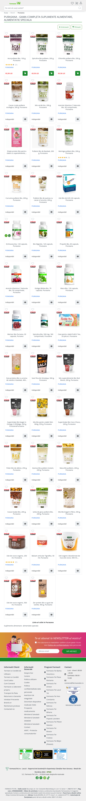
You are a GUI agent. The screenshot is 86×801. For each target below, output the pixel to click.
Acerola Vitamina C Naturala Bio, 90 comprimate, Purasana (69, 107)
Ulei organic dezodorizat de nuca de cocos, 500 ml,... (69, 557)
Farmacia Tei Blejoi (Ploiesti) (52, 742)
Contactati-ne (9, 709)
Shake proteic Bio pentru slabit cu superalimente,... (17, 152)
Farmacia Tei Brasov (50, 729)
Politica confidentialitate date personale (32, 689)
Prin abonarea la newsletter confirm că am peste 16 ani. (59, 642)
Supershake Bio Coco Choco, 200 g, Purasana (69, 423)
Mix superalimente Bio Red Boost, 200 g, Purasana (69, 379)
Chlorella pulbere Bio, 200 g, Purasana (69, 59)
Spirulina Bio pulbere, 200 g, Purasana (43, 59)
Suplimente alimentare (13, 626)
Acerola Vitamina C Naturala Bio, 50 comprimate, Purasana (17, 290)
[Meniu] (6, 3)
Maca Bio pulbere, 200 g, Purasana (69, 469)
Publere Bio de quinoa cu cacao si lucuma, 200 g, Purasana (43, 200)
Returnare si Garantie (12, 696)
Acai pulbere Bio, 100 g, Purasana (17, 59)
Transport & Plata (11, 693)
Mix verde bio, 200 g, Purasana (43, 106)
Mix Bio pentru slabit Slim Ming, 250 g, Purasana (43, 423)
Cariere (27, 676)
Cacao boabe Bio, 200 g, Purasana (16, 513)
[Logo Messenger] (40, 777)
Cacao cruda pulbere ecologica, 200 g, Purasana (16, 106)
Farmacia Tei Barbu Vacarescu (53, 672)
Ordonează (64, 27)
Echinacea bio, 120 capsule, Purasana (16, 245)
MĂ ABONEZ (71, 651)
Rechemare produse (12, 706)
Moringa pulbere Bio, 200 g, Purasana (69, 152)
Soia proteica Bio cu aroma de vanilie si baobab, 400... (16, 379)
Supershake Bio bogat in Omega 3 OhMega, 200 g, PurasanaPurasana (17, 424)
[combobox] (43, 8)
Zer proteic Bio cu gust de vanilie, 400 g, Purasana (43, 604)
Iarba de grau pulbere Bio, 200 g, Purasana (43, 513)
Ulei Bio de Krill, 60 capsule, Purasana (69, 199)
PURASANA (9, 67)
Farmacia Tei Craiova (50, 736)
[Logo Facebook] (37, 777)
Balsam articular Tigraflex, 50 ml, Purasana (43, 557)
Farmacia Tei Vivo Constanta (52, 698)
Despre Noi (28, 673)
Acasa (6, 13)
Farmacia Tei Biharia (50, 710)
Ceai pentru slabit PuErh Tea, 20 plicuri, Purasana (69, 335)
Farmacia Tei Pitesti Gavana (53, 723)
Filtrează (76, 27)
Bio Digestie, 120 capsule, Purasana (43, 245)
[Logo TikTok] (48, 777)
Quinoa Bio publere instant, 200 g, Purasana (43, 469)
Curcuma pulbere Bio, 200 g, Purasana (17, 199)
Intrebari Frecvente (11, 699)
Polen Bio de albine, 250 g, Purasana (16, 469)
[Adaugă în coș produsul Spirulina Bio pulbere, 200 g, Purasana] (51, 73)
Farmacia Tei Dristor (50, 685)
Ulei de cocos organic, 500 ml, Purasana (17, 604)
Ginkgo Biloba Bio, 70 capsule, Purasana (43, 289)
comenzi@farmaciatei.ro (74, 683)
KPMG (49, 772)
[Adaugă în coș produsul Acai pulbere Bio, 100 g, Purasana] (25, 73)
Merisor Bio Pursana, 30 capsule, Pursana (16, 335)
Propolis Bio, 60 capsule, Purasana (69, 245)
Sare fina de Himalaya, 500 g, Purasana (43, 379)
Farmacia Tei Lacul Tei (52, 691)
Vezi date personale (62, 645)
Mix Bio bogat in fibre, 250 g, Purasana (69, 513)
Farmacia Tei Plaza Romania (52, 678)
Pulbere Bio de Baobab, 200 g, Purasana (43, 152)
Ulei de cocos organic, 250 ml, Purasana (17, 557)
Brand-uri (7, 702)
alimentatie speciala (30, 626)
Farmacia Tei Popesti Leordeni (52, 717)
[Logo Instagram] (44, 777)
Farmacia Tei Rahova (50, 704)
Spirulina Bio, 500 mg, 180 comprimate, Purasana (43, 335)
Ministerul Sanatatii (31, 714)
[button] (25, 119)
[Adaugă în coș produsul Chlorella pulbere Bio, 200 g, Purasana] (77, 73)
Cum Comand (9, 683)
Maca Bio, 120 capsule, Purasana (69, 289)
